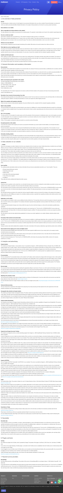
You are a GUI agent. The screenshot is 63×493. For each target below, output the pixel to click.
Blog (13, 478)
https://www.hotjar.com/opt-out (7, 410)
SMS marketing (3, 478)
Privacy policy (36, 479)
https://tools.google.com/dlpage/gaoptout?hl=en (17, 272)
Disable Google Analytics (22, 279)
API (22, 478)
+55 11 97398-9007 (58, 478)
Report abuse (36, 482)
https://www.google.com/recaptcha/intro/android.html (13, 376)
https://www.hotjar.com (5, 382)
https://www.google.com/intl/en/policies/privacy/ (52, 375)
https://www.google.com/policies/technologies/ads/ (10, 328)
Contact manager (4, 479)
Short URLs (3, 484)
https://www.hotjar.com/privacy (7, 415)
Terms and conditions (38, 478)
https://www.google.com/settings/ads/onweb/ (9, 321)
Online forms (3, 481)
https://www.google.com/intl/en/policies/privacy (10, 454)
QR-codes (2, 482)
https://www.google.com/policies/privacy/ (35, 352)
